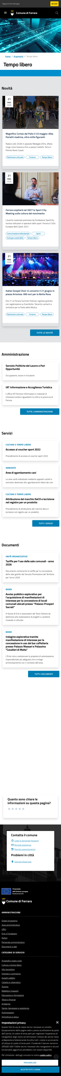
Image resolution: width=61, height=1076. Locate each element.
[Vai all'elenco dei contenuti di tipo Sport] (38, 233)
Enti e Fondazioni (9, 940)
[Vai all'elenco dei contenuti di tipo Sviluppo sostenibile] (15, 238)
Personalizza (30, 1062)
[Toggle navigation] (5, 12)
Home (8, 56)
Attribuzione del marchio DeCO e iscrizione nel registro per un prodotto (30, 500)
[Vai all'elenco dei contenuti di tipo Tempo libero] (47, 157)
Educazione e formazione (13, 1001)
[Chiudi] (57, 1022)
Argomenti (18, 56)
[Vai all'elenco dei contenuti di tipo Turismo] (32, 157)
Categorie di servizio (13, 959)
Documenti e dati (9, 953)
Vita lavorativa (8, 975)
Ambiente (6, 1010)
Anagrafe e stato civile (12, 967)
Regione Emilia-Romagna (11, 4)
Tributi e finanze (9, 1006)
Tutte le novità (45, 332)
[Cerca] (57, 13)
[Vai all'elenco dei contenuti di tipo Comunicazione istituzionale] (18, 233)
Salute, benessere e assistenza (15, 1014)
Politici (4, 944)
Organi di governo (9, 927)
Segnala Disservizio (21, 868)
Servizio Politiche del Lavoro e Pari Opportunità (25, 367)
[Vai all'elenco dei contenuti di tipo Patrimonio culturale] (15, 157)
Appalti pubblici (8, 984)
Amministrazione (11, 919)
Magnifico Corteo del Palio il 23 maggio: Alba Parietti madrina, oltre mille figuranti (29, 135)
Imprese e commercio (11, 980)
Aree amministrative (11, 931)
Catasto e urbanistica (11, 988)
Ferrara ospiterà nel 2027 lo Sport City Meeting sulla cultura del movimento (26, 211)
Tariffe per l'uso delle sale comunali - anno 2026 (30, 563)
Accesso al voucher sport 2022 (23, 449)
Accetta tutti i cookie (30, 1069)
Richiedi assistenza (21, 851)
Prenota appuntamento (23, 855)
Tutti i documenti (44, 674)
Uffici (4, 935)
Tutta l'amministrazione (40, 411)
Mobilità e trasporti (10, 997)
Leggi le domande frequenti (25, 847)
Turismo (5, 993)
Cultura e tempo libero (11, 971)
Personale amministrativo (13, 948)
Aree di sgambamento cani (21, 473)
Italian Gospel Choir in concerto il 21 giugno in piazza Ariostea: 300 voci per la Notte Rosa (30, 292)
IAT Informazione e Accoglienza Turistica (29, 387)
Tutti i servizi (46, 523)
